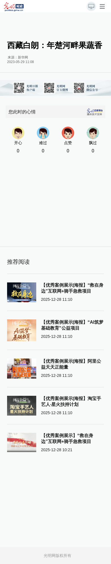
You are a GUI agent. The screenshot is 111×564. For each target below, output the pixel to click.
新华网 (23, 57)
